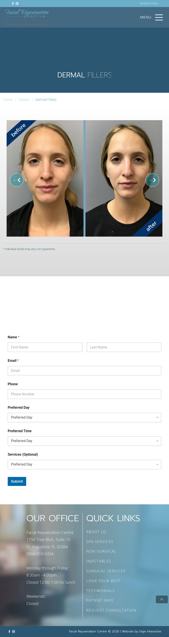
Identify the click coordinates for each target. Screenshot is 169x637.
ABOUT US (96, 531)
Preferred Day (18, 407)
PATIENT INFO (100, 600)
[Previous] (17, 180)
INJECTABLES (98, 561)
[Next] (152, 180)
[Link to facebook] (13, 3)
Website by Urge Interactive (141, 631)
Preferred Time (19, 431)
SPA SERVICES (100, 541)
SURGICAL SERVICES (106, 571)
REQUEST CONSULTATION (111, 610)
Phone (13, 384)
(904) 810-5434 (149, 3)
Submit (17, 481)
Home (8, 100)
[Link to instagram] (17, 3)
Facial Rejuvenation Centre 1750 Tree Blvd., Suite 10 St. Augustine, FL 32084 (49, 539)
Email (13, 361)
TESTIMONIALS (100, 590)
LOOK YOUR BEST (103, 580)
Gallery (24, 100)
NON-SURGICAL (101, 551)
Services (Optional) (23, 454)
